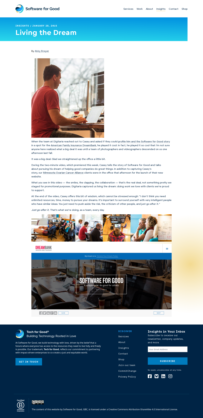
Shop (185, 9)
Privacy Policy (127, 376)
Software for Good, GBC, (75, 409)
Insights (160, 9)
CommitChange (127, 371)
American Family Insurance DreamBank (73, 145)
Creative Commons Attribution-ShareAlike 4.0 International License (142, 409)
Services (128, 9)
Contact (173, 9)
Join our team (126, 365)
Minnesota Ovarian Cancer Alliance (63, 173)
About (149, 9)
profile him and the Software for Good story (144, 141)
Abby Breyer (42, 51)
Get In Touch (28, 362)
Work (140, 9)
